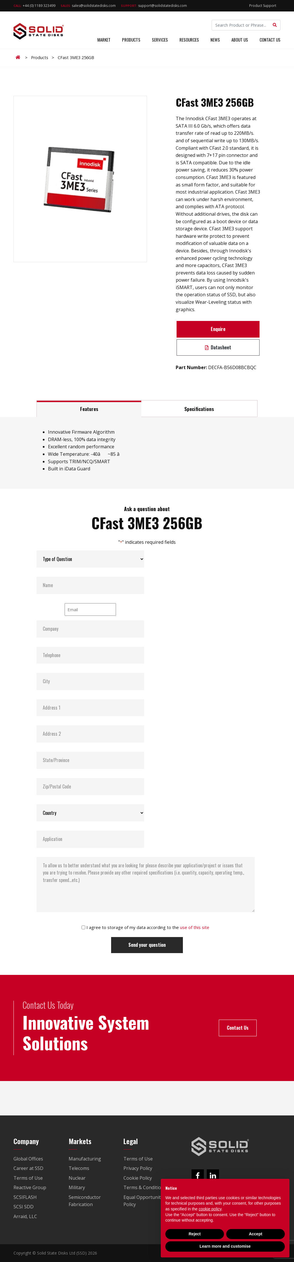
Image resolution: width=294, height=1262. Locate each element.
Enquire (218, 329)
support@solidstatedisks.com (154, 5)
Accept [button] (255, 1234)
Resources (189, 39)
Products (131, 39)
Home (19, 57)
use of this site (194, 927)
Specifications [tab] (199, 408)
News (215, 39)
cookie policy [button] (210, 1209)
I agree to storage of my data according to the (147, 927)
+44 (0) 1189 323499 (34, 5)
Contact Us (270, 39)
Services (160, 39)
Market (104, 39)
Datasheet (218, 347)
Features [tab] (89, 408)
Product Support (262, 5)
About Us (239, 39)
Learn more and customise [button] (225, 1246)
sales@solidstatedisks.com (88, 5)
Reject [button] (195, 1234)
